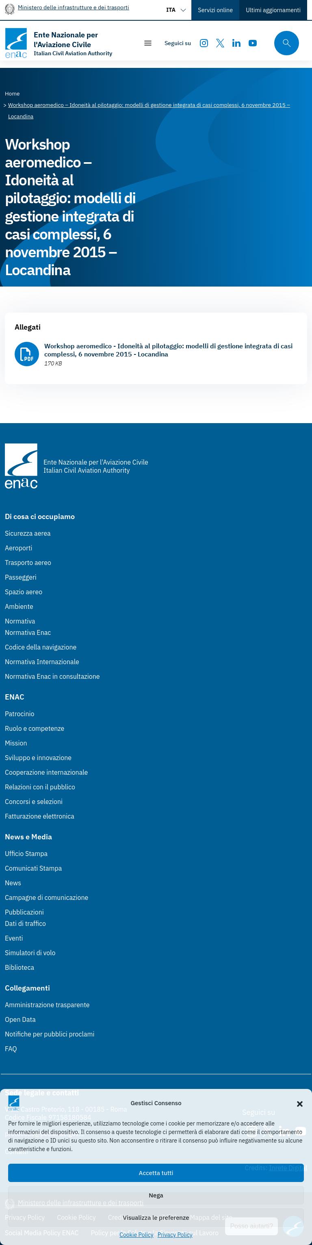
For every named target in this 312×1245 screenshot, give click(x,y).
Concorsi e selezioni (34, 801)
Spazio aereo (23, 592)
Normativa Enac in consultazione (52, 676)
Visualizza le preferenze (156, 1217)
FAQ (11, 1049)
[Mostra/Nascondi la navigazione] (148, 43)
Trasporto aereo (28, 562)
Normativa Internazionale (42, 662)
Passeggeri (21, 577)
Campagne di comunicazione (46, 897)
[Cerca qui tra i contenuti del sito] (284, 43)
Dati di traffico (25, 923)
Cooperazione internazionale (46, 772)
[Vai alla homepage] (67, 43)
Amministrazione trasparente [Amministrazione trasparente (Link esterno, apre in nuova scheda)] (47, 1005)
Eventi (14, 938)
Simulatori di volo (30, 953)
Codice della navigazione (40, 647)
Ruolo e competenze (34, 728)
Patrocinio (20, 714)
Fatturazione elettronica (39, 816)
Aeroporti (18, 548)
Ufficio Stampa (26, 854)
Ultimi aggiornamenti (273, 10)
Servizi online (215, 10)
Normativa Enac (28, 632)
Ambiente (19, 606)
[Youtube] (252, 43)
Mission (16, 743)
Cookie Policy (136, 1234)
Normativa (20, 621)
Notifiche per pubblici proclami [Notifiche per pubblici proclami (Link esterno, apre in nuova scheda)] (49, 1034)
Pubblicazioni (24, 912)
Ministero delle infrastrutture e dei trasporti (73, 7)
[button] (300, 1103)
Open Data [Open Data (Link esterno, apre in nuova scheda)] (20, 1019)
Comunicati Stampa (33, 868)
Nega (156, 1195)
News (13, 883)
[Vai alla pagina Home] (12, 93)
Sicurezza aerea (28, 533)
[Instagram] (203, 43)
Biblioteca (19, 967)
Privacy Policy (175, 1234)
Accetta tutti (156, 1173)
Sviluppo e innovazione (38, 758)
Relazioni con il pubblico (40, 787)
